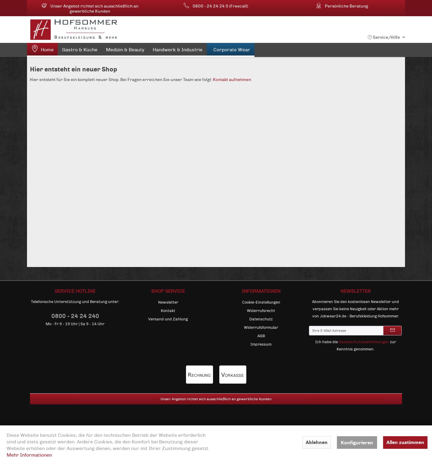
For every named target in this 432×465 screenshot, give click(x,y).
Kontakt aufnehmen (232, 79)
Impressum (261, 344)
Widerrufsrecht (261, 310)
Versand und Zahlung (168, 319)
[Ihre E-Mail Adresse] (346, 330)
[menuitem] (42, 50)
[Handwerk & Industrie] (177, 51)
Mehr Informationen (29, 455)
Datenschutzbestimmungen (364, 342)
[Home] (42, 50)
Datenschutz (261, 319)
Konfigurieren (357, 443)
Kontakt (168, 310)
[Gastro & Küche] (80, 51)
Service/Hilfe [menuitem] (384, 37)
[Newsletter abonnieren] (392, 330)
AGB (261, 336)
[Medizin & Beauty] (125, 51)
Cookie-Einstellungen (261, 302)
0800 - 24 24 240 (75, 316)
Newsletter (168, 302)
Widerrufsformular (261, 327)
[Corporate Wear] (230, 50)
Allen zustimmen (405, 442)
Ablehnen (317, 442)
